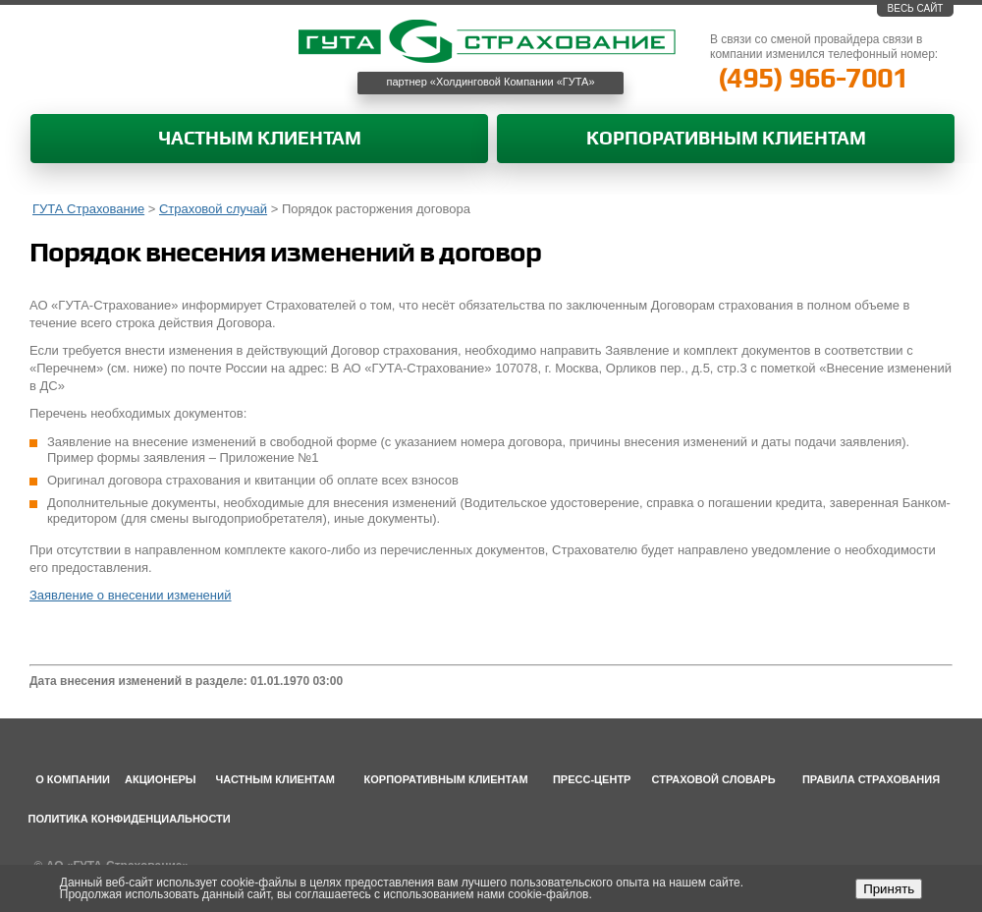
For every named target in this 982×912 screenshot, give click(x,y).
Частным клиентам (259, 139)
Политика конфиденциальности (129, 819)
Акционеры (160, 779)
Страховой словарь (714, 779)
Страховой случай (213, 208)
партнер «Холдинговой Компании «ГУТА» (491, 81)
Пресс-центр (592, 779)
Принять (888, 889)
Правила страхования (871, 779)
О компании (72, 779)
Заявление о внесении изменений (130, 595)
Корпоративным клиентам (726, 139)
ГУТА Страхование (88, 208)
